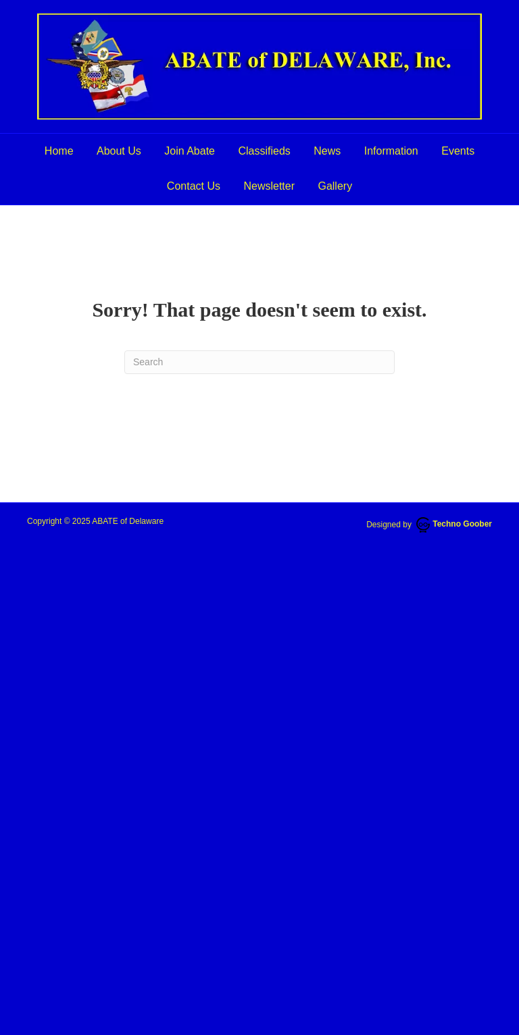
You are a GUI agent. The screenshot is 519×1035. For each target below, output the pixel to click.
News (327, 151)
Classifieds (264, 151)
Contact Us (193, 186)
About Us (119, 151)
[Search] (259, 362)
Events (457, 151)
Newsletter (269, 186)
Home (59, 151)
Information (391, 151)
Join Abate (189, 151)
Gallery (335, 186)
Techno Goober (454, 524)
